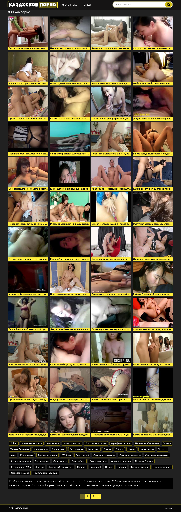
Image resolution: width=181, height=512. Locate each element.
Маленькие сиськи (32, 443)
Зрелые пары (41, 449)
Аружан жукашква (121, 461)
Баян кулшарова (162, 467)
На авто (109, 467)
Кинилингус (26, 455)
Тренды (86, 5)
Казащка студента (139, 467)
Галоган (122, 467)
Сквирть (81, 467)
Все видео (69, 5)
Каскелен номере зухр (45, 473)
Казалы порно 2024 (20, 467)
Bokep (13, 443)
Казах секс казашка (20, 461)
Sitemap (168, 508)
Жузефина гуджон (121, 443)
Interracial (95, 467)
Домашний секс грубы (60, 467)
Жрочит (39, 467)
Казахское (33, 5)
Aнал (13, 455)
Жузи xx (162, 449)
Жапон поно (58, 449)
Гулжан (107, 449)
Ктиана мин (53, 443)
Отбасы (119, 449)
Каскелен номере (19, 473)
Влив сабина (78, 461)
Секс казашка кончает (156, 455)
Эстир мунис (42, 461)
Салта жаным (60, 461)
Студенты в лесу (98, 461)
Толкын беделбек (19, 449)
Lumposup (93, 449)
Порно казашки (18, 508)
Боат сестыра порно (95, 443)
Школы (131, 449)
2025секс (66, 455)
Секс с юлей (82, 455)
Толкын (167, 443)
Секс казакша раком (104, 455)
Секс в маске (76, 449)
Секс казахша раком (130, 455)
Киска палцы (147, 449)
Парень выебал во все (147, 443)
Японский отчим (144, 461)
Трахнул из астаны (47, 455)
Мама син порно (72, 443)
